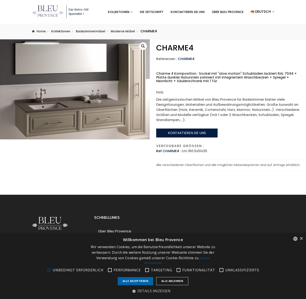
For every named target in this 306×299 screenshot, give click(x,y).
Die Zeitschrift (151, 12)
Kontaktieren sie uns (187, 132)
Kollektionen (118, 12)
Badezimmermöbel (90, 31)
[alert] (153, 266)
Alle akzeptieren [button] (135, 281)
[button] (143, 46)
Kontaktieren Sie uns (188, 12)
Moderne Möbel (123, 31)
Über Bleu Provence (228, 12)
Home (41, 31)
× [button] (301, 238)
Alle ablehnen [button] (172, 281)
